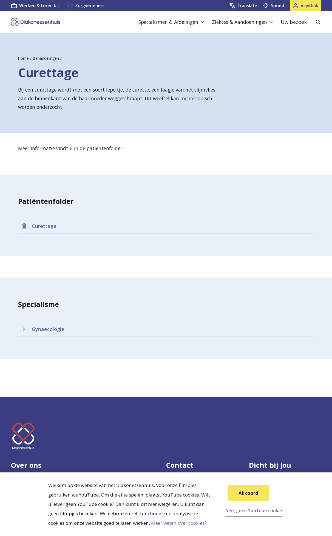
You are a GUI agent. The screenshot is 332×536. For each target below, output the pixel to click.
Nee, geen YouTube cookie (253, 511)
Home (23, 58)
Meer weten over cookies (178, 523)
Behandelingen (46, 58)
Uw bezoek (294, 22)
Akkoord (248, 493)
